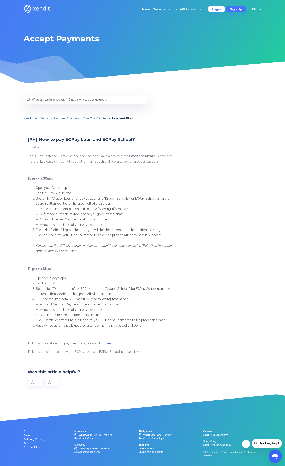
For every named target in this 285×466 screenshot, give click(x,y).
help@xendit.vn (219, 435)
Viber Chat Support (161, 435)
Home (145, 9)
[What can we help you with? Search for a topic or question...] (86, 99)
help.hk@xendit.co (221, 444)
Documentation (165, 9)
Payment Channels (66, 118)
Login (216, 9)
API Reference (190, 9)
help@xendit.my (91, 452)
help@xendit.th (155, 452)
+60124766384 (100, 448)
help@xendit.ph (155, 438)
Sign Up (236, 9)
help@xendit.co (90, 438)
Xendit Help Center (36, 118)
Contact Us (32, 447)
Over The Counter (95, 118)
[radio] (35, 382)
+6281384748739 (102, 435)
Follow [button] (35, 147)
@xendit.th (151, 448)
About (28, 431)
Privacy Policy (34, 439)
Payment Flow (122, 118)
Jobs (27, 435)
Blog (27, 443)
